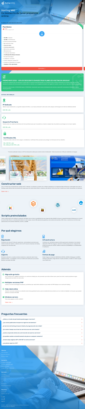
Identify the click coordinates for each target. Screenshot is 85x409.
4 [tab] (83, 22)
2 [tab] (80, 22)
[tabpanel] (42, 47)
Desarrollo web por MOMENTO (8, 406)
